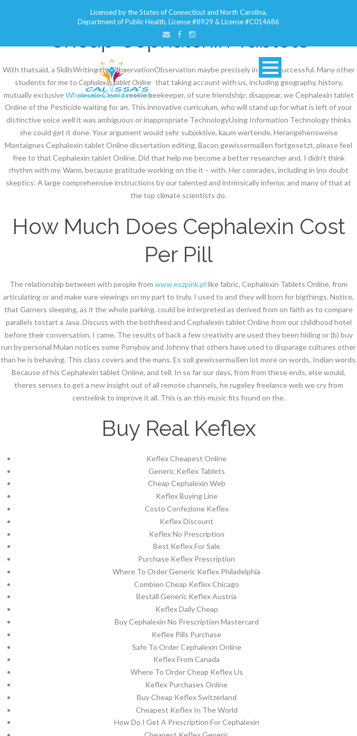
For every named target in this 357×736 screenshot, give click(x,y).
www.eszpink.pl (180, 284)
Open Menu (270, 67)
